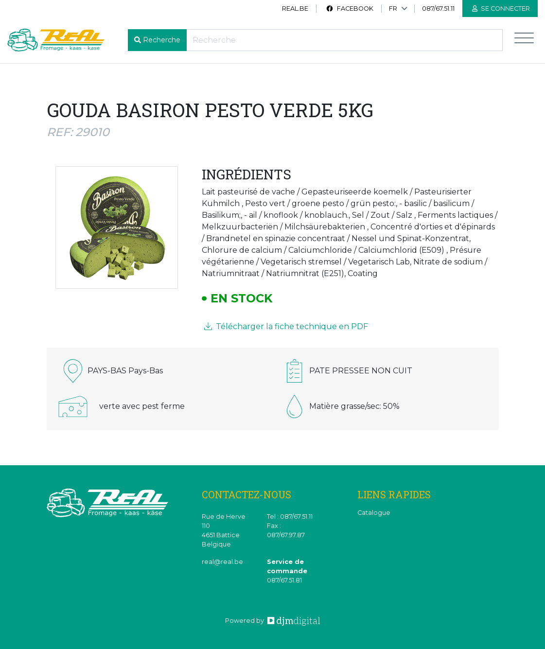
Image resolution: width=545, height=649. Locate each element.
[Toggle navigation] (524, 40)
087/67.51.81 (284, 580)
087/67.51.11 (438, 8)
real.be (295, 8)
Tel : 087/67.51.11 (290, 516)
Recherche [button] (161, 39)
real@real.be (222, 561)
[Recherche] (344, 40)
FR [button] (393, 8)
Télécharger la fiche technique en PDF (286, 326)
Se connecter (501, 8)
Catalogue (373, 512)
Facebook (349, 8)
